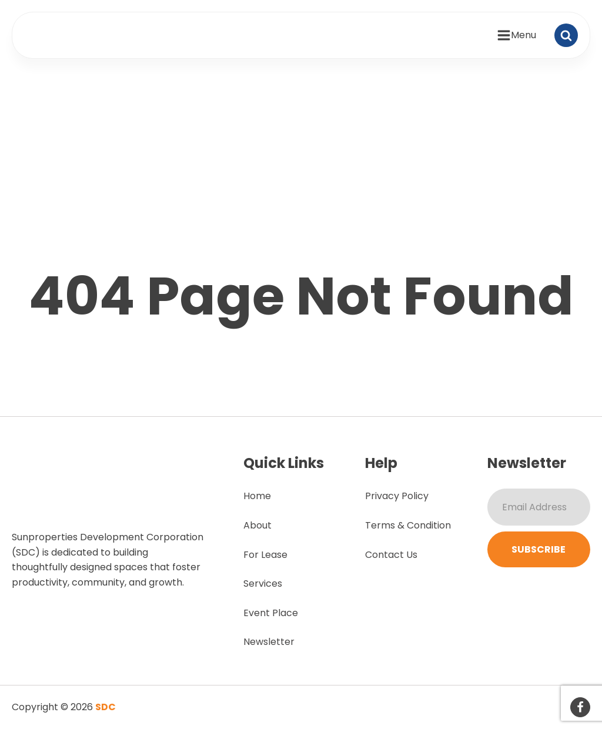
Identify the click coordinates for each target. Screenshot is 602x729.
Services (262, 583)
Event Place (270, 613)
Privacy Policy (397, 496)
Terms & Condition (408, 525)
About (257, 525)
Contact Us (391, 554)
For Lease (265, 554)
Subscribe (538, 549)
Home (257, 496)
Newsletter (269, 641)
